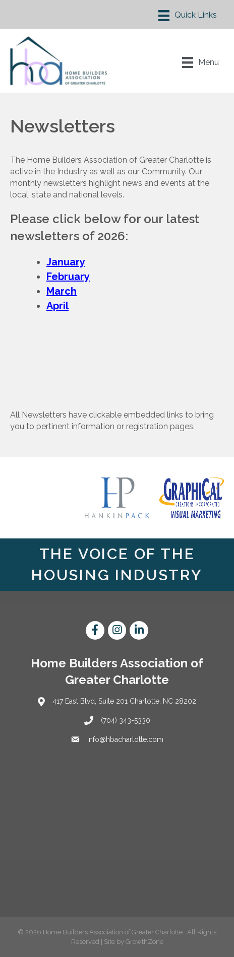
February (68, 276)
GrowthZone (144, 941)
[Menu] (187, 15)
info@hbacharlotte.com (125, 739)
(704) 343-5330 (125, 720)
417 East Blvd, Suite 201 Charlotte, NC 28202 (124, 701)
